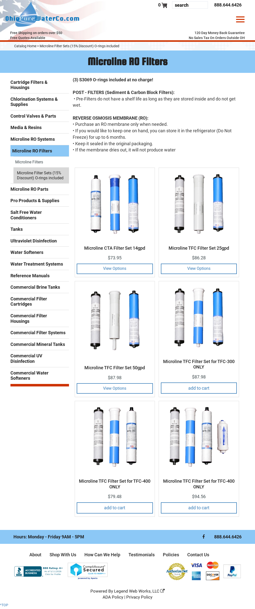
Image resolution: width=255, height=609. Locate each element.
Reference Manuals (30, 277)
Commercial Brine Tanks (35, 288)
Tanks (16, 230)
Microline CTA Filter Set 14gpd (114, 249)
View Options (114, 270)
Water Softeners (26, 253)
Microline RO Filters (32, 152)
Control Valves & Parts (33, 117)
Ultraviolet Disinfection (33, 242)
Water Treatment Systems (36, 265)
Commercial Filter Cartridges (28, 303)
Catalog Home (25, 47)
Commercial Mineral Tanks (37, 345)
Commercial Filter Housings (28, 320)
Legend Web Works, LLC (139, 592)
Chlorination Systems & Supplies (34, 103)
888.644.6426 (228, 4)
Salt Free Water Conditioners (26, 216)
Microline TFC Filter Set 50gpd (114, 369)
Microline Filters (29, 163)
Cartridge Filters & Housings (29, 86)
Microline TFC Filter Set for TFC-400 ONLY (114, 485)
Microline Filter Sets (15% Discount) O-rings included (79, 47)
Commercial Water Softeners (29, 377)
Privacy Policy (139, 598)
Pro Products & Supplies (34, 202)
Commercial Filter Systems (37, 334)
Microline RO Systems (32, 140)
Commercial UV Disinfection (26, 360)
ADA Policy (113, 598)
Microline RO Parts (29, 190)
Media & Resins (26, 129)
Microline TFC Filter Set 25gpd (199, 249)
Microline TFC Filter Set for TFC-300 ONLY (199, 365)
